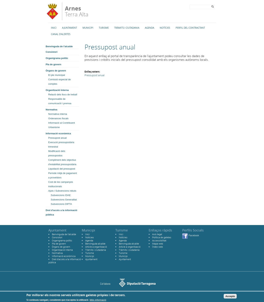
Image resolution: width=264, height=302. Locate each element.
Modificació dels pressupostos (56, 153)
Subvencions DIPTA (61, 204)
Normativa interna (57, 114)
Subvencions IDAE (61, 195)
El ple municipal (56, 75)
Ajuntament (69, 27)
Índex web (157, 246)
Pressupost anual (57, 137)
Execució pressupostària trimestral (61, 144)
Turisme (104, 27)
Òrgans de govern (56, 70)
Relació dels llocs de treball (62, 94)
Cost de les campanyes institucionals (60, 184)
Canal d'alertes (60, 34)
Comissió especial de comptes (59, 81)
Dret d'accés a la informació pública (61, 212)
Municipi (87, 27)
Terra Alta (76, 11)
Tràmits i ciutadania (95, 249)
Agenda (149, 27)
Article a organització (96, 246)
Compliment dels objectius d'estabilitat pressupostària (62, 162)
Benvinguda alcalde (95, 243)
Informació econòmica (58, 133)
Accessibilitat (159, 240)
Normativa (51, 109)
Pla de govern (53, 64)
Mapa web (157, 243)
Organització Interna (57, 90)
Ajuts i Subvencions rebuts (62, 190)
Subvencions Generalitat (64, 199)
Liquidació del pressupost (61, 168)
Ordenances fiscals (58, 118)
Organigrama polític (57, 58)
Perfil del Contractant (190, 27)
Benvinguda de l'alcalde (59, 46)
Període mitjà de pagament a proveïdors (62, 175)
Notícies (165, 27)
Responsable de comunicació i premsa (59, 101)
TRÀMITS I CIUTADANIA (126, 27)
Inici (53, 27)
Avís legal (157, 234)
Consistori (51, 52)
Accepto (230, 297)
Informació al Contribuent (61, 122)
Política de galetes (161, 237)
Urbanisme (54, 127)
